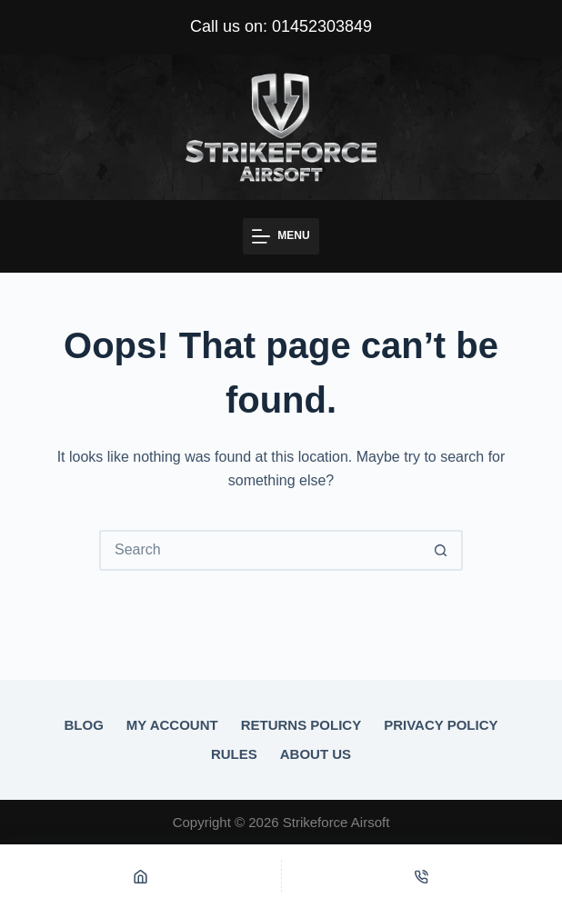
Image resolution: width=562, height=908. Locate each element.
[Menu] (280, 236)
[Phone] (422, 876)
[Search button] (440, 550)
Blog (83, 725)
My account (172, 725)
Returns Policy (301, 725)
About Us (315, 754)
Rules (234, 754)
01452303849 (322, 26)
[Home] (140, 876)
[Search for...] (260, 550)
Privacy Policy (440, 725)
